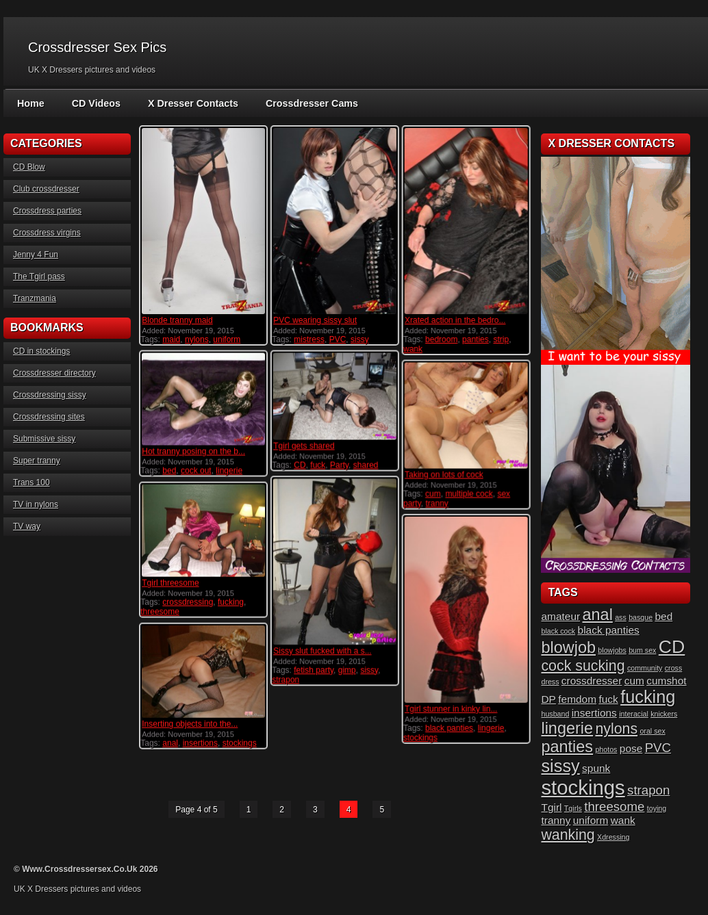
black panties (448, 727)
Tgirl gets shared (303, 445)
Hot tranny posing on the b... (193, 451)
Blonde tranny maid (177, 320)
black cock (558, 631)
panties (475, 339)
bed (169, 470)
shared (365, 464)
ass (621, 617)
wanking (567, 835)
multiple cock (468, 493)
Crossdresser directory (54, 373)
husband (555, 714)
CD (299, 464)
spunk (596, 768)
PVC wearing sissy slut (315, 320)
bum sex (642, 650)
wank (412, 349)
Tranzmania (34, 298)
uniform (226, 339)
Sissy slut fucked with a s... (322, 650)
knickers (663, 714)
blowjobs (612, 650)
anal (170, 742)
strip (501, 339)
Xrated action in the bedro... (454, 320)
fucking (231, 601)
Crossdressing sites (49, 417)
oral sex (652, 731)
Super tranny (36, 460)
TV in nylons (35, 504)
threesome (159, 611)
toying (656, 808)
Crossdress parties (47, 211)
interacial (633, 714)
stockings (420, 737)
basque (641, 617)
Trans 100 (31, 482)
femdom (577, 699)
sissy (359, 339)
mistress (309, 339)
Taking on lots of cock (443, 473)
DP (548, 699)
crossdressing (187, 601)
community (645, 668)
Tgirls (573, 808)
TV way (26, 526)
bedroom (441, 339)
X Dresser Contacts (191, 103)
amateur (560, 616)
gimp (346, 669)
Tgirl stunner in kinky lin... (450, 708)
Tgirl (551, 807)
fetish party (313, 669)
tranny (436, 502)
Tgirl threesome (170, 582)
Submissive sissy (44, 438)
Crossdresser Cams (307, 103)
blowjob (568, 647)
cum (432, 493)
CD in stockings (41, 351)
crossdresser (591, 680)
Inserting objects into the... (190, 723)
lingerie (229, 470)
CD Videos (95, 103)
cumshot (666, 680)
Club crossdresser (46, 189)
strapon (285, 679)
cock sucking (582, 666)
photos (606, 749)
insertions (200, 742)
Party (338, 464)
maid (171, 339)
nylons (197, 339)
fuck (317, 464)
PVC (337, 339)
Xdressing (613, 837)
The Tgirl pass (39, 276)
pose (631, 748)
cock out (196, 470)
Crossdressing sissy (49, 395)
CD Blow (29, 167)
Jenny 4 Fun (35, 254)
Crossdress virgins (47, 232)
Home (30, 103)
